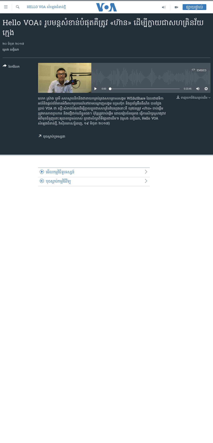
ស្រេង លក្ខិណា (10, 50)
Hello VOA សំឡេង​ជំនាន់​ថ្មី (46, 7)
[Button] (11, 67)
